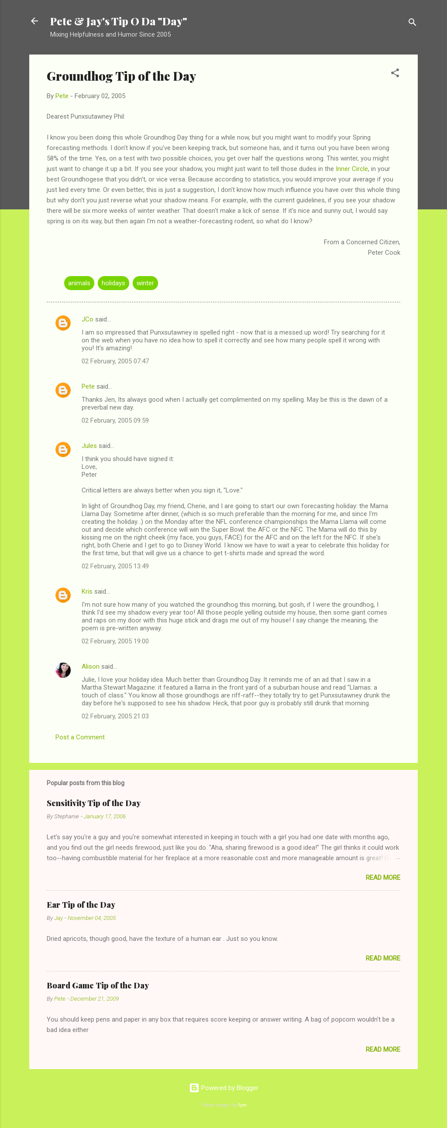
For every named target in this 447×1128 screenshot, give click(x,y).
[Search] (412, 23)
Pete (88, 386)
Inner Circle (352, 169)
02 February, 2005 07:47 (115, 361)
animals (79, 283)
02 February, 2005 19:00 (115, 641)
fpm (242, 1105)
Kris (87, 591)
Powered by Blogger (223, 1088)
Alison (91, 666)
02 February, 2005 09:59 (115, 420)
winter (145, 283)
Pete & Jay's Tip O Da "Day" (118, 21)
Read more (383, 878)
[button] (395, 74)
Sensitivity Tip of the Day (94, 803)
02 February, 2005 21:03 (115, 716)
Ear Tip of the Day (81, 904)
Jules (89, 446)
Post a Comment (80, 737)
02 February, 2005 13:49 (115, 566)
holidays (113, 283)
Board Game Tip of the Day (98, 985)
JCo (87, 319)
